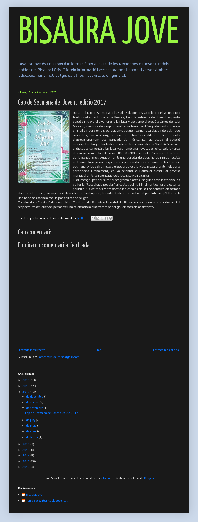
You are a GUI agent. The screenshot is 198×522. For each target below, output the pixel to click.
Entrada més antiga (166, 350)
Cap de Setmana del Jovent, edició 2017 (51, 413)
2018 (26, 386)
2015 (26, 450)
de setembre (35, 408)
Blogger (149, 478)
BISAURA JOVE (98, 33)
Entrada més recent (32, 350)
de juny (31, 420)
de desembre (35, 396)
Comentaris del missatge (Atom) (59, 357)
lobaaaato (108, 478)
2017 (26, 391)
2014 (26, 455)
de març (31, 431)
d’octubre (33, 402)
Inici (99, 350)
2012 (26, 467)
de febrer (32, 437)
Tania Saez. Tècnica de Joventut (47, 500)
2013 (26, 461)
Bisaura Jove (34, 494)
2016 (26, 444)
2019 (26, 380)
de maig (31, 425)
